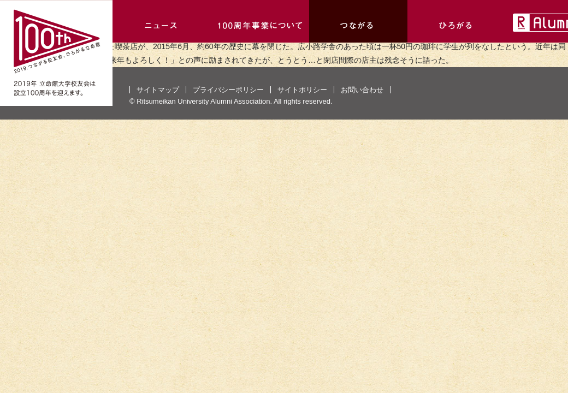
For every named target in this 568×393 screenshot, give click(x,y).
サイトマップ (158, 90)
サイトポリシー (302, 90)
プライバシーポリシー (228, 90)
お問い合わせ (362, 90)
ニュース (162, 21)
